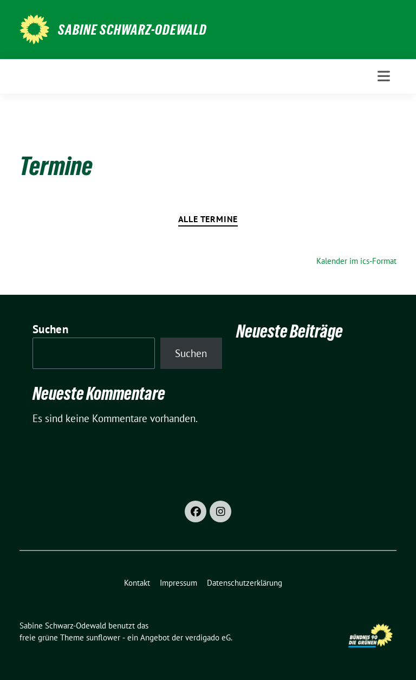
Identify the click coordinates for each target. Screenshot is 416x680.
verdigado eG (208, 637)
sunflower (103, 637)
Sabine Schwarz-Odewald (132, 30)
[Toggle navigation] (383, 76)
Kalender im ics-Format (356, 261)
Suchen (50, 329)
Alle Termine (208, 218)
